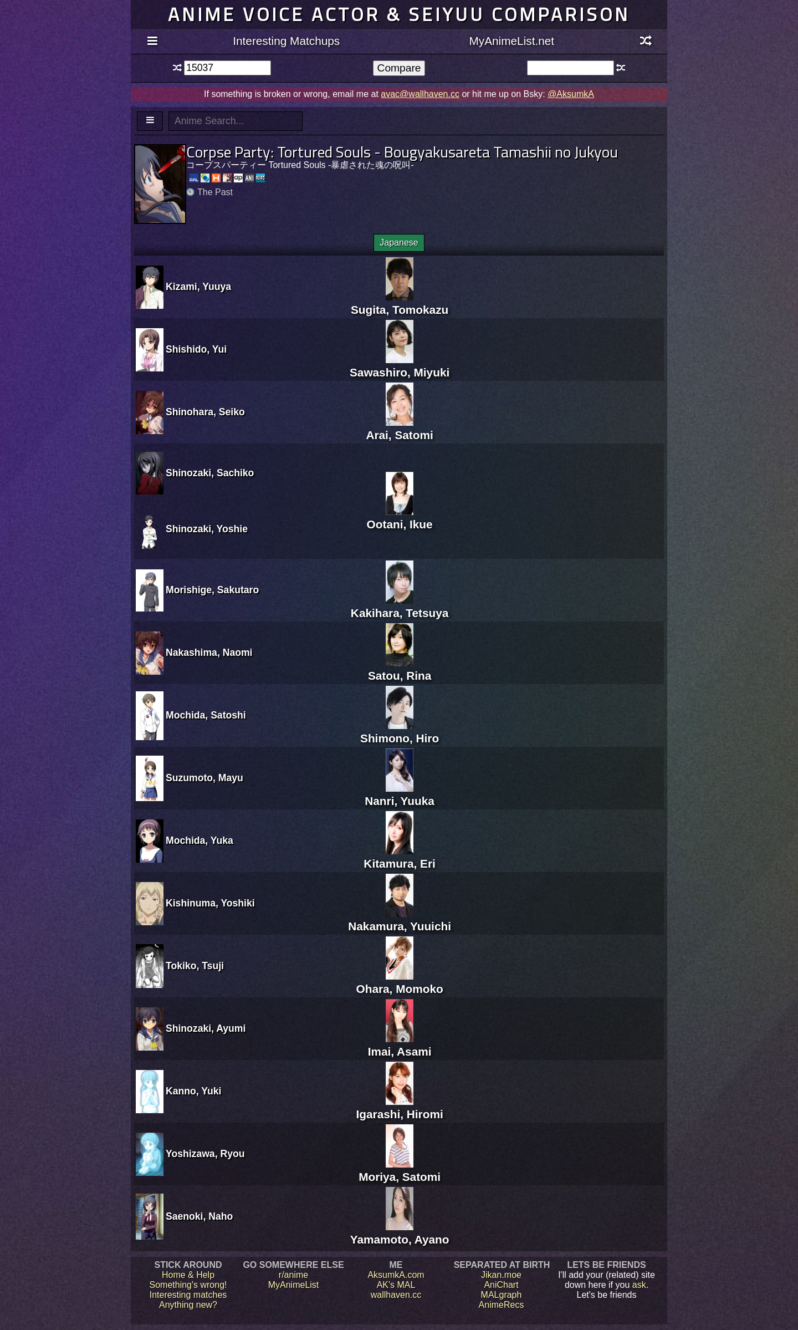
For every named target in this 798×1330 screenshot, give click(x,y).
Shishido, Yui (196, 349)
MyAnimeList (293, 1285)
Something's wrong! (188, 1285)
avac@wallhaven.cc (420, 94)
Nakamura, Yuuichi (399, 919)
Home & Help (188, 1275)
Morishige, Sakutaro (212, 589)
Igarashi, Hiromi (399, 1107)
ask (639, 1285)
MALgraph (501, 1295)
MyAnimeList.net (511, 40)
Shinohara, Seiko (205, 411)
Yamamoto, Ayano (399, 1233)
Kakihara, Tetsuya (399, 606)
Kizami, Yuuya (198, 286)
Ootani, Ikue (400, 518)
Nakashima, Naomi (209, 652)
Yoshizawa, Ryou (205, 1153)
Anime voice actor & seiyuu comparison (399, 14)
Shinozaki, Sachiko (210, 472)
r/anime (293, 1275)
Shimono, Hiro (399, 731)
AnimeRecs (501, 1304)
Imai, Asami (400, 1045)
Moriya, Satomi (400, 1170)
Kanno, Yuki (193, 1091)
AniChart (501, 1285)
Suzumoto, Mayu (204, 777)
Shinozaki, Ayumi (205, 1028)
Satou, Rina (399, 669)
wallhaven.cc (396, 1295)
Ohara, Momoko (399, 982)
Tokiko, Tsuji (195, 965)
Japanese (399, 242)
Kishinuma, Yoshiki (210, 903)
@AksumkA (571, 94)
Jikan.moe (501, 1275)
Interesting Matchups (286, 40)
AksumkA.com (395, 1275)
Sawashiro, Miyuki (399, 366)
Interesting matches (188, 1295)
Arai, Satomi (399, 428)
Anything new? (188, 1304)
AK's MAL (396, 1285)
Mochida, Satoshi (206, 715)
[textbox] (227, 67)
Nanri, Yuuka (399, 794)
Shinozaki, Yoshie (207, 528)
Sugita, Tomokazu (399, 303)
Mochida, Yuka (199, 840)
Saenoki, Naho (199, 1216)
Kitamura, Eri (399, 857)
